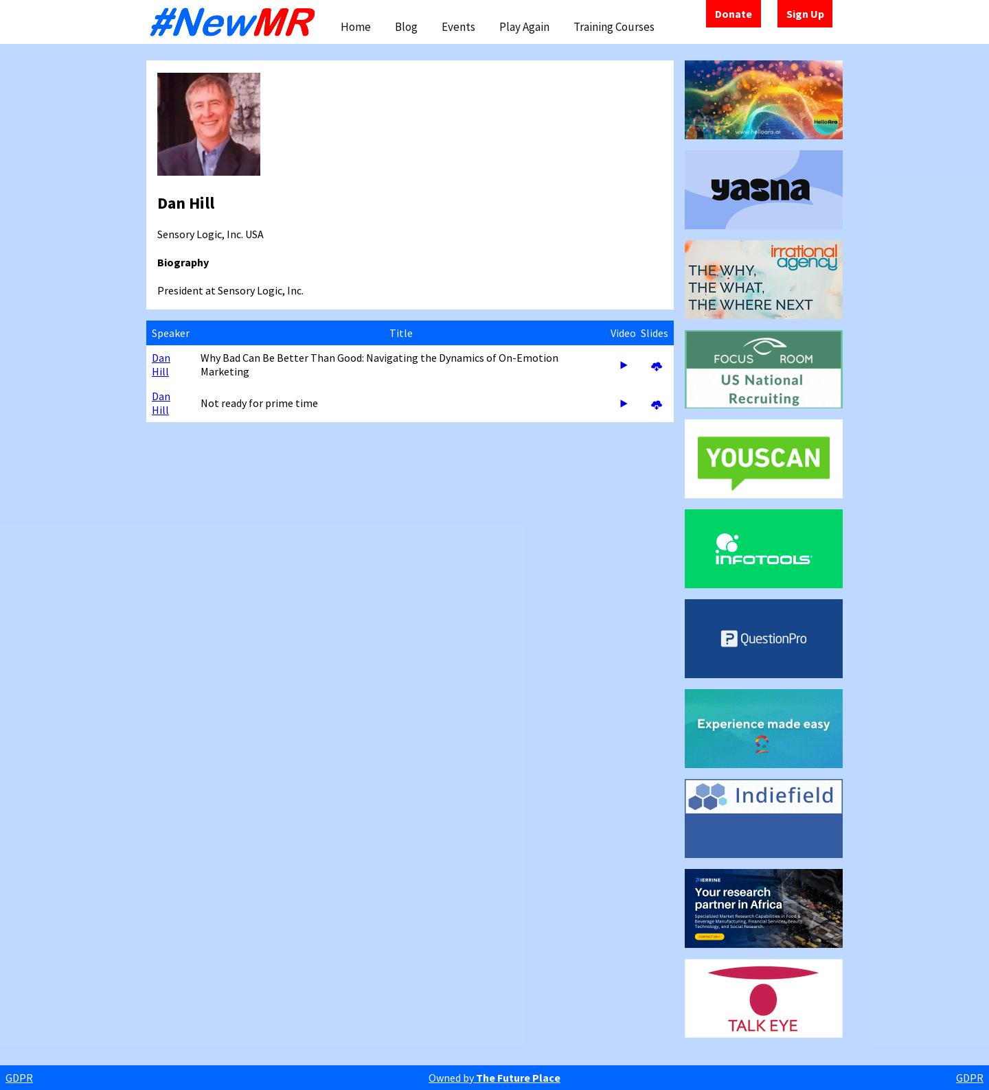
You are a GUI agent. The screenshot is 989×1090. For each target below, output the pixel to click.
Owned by (494, 1078)
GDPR (19, 1078)
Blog (406, 26)
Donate (733, 14)
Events (458, 26)
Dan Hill (161, 364)
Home (356, 26)
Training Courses (614, 26)
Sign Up (805, 14)
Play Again (524, 26)
